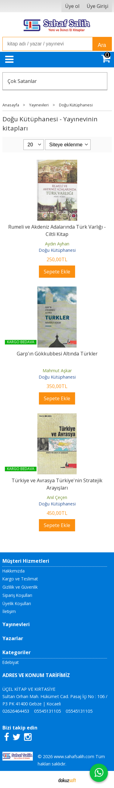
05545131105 (47, 711)
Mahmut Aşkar (57, 370)
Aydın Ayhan (57, 244)
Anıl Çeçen (57, 497)
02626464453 (15, 711)
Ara (102, 45)
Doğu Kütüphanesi (57, 250)
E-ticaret (47, 779)
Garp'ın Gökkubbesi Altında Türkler (57, 353)
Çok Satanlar (22, 81)
